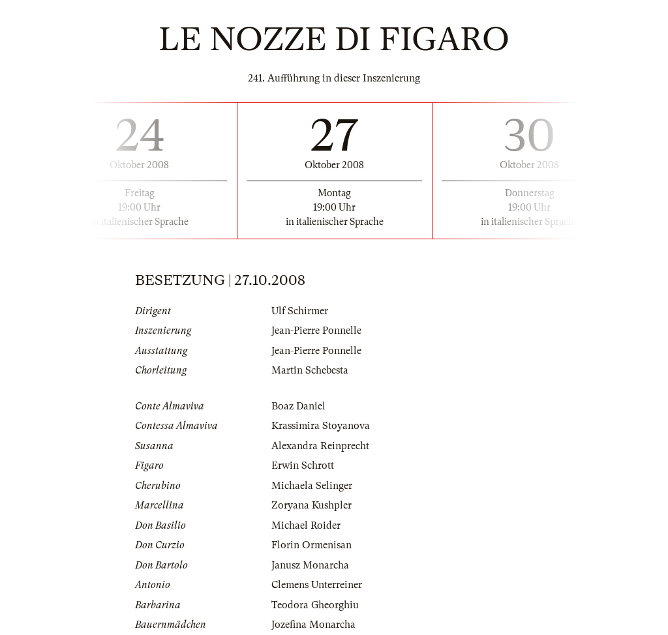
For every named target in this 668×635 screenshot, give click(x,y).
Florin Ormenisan (311, 545)
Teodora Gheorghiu (315, 605)
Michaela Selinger (311, 486)
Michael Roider (306, 525)
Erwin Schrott (302, 465)
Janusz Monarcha (310, 565)
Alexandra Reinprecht (320, 446)
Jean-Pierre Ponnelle (316, 330)
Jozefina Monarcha (313, 624)
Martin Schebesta (309, 370)
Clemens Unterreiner (316, 585)
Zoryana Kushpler (311, 505)
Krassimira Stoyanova (320, 426)
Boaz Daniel (298, 406)
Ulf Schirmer (299, 311)
